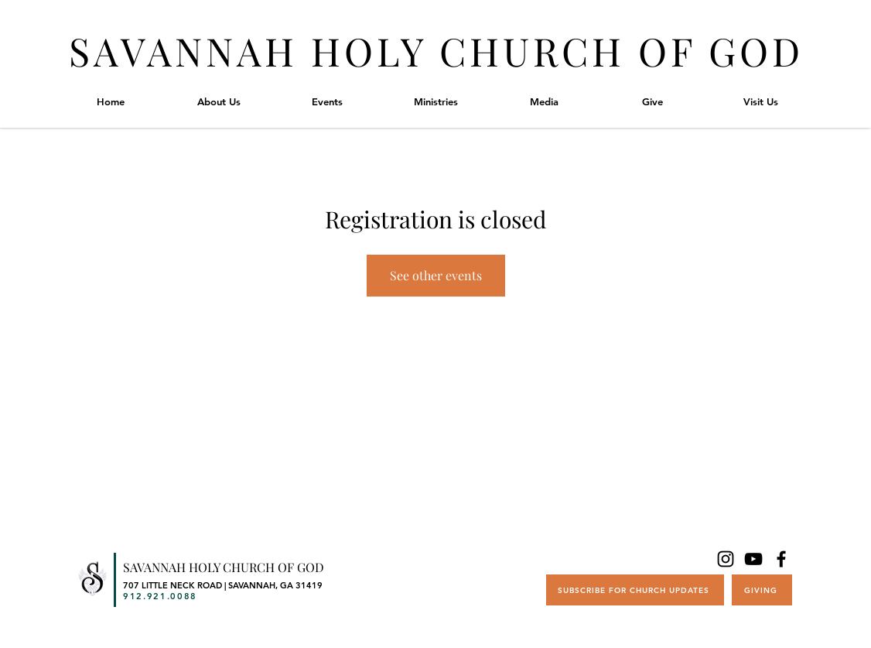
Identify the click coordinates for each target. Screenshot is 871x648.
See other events (436, 275)
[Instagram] (725, 559)
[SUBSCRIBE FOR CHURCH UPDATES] (635, 589)
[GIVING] (762, 589)
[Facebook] (781, 559)
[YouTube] (753, 559)
